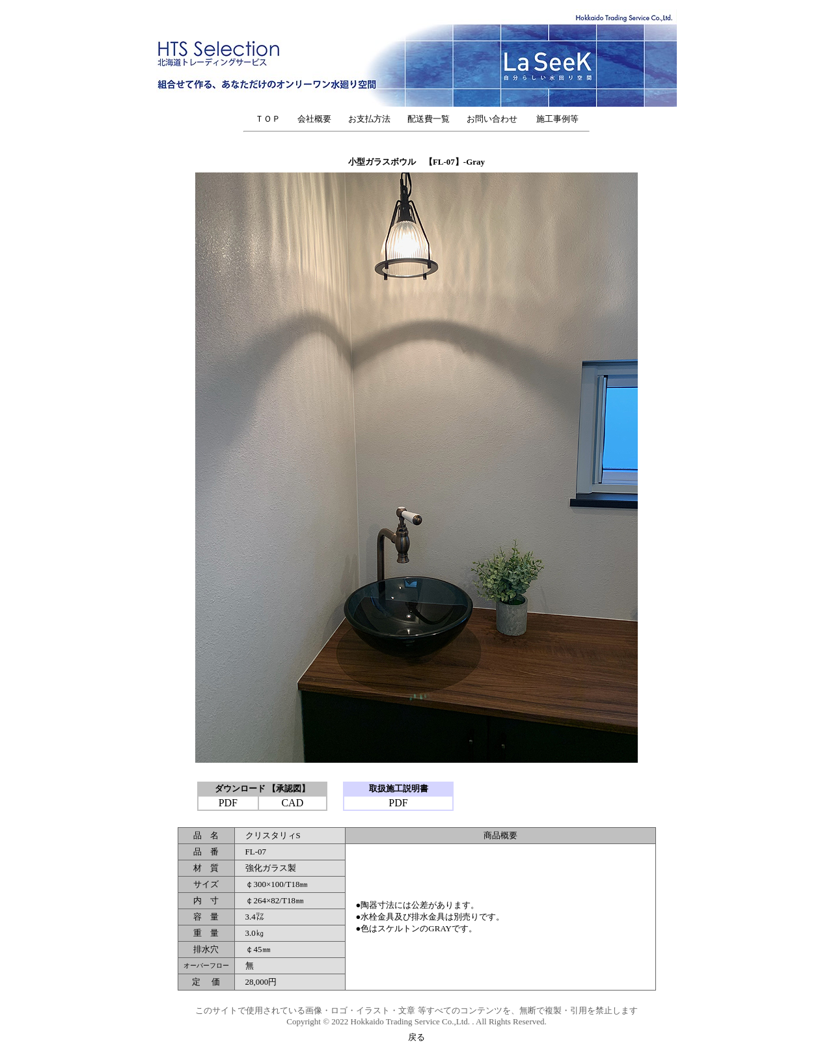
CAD (292, 802)
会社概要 (314, 119)
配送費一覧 (428, 119)
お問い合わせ (496, 119)
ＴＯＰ (267, 119)
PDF (228, 802)
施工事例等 (557, 119)
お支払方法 (369, 119)
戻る (416, 1037)
